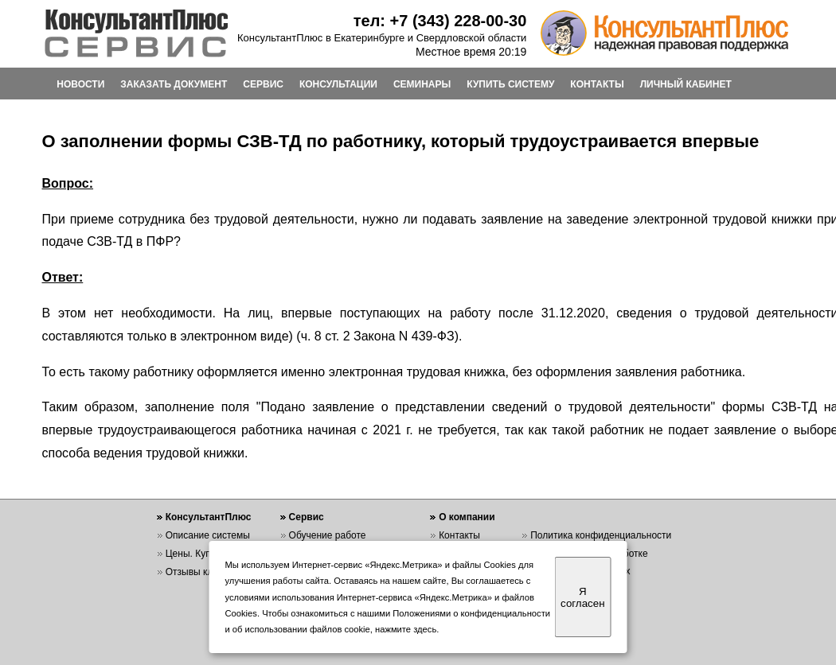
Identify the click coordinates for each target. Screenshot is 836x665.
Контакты (459, 535)
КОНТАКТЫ (596, 84)
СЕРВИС (263, 84)
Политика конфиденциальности (600, 535)
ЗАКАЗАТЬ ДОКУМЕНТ (173, 84)
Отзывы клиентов (205, 572)
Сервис (306, 517)
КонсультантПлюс (209, 517)
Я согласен (582, 597)
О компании (467, 517)
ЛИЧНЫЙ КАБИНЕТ (686, 84)
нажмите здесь (405, 629)
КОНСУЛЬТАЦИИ (338, 84)
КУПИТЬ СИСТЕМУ (510, 84)
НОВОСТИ (80, 84)
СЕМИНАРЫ (422, 84)
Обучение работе (327, 535)
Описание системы (208, 535)
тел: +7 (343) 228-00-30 (440, 20)
